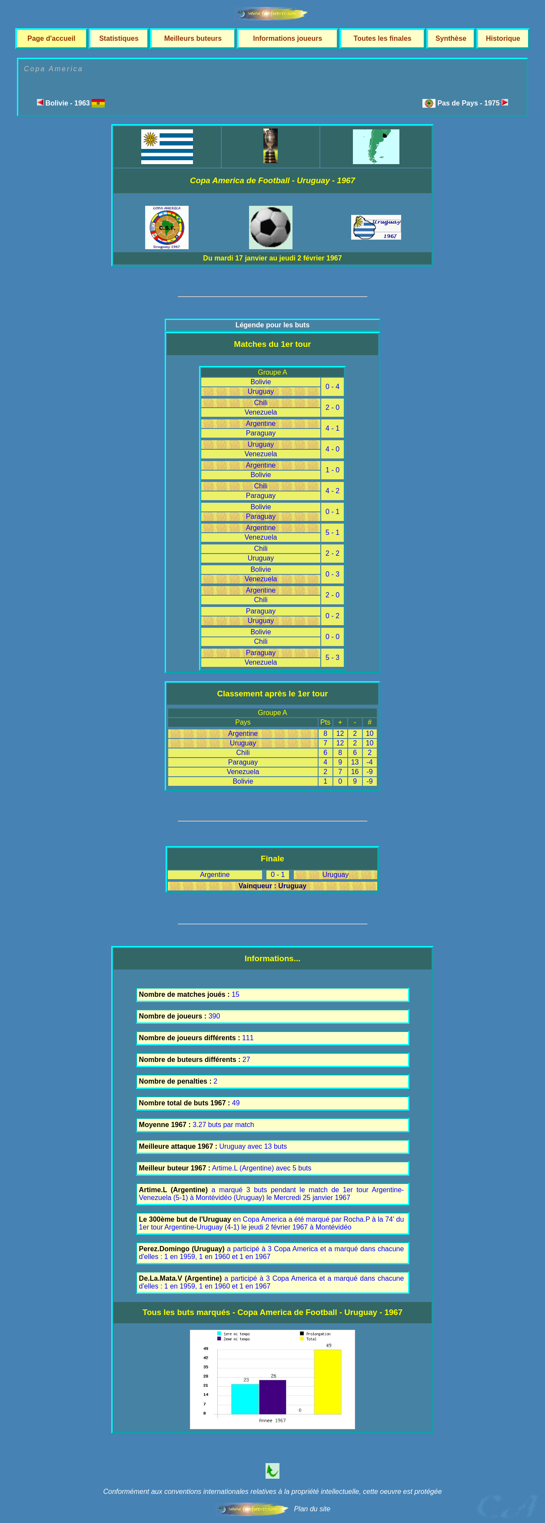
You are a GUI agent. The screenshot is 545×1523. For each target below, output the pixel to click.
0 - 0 (332, 636)
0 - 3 (332, 574)
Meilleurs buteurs (193, 38)
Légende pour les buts (273, 325)
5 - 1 (332, 532)
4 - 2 (332, 490)
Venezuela (261, 412)
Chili (260, 402)
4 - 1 (332, 428)
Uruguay (261, 391)
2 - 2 (332, 553)
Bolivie (260, 382)
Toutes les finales (383, 38)
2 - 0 (332, 407)
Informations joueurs (287, 38)
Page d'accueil (51, 38)
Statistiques (119, 38)
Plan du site (312, 1509)
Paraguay (261, 433)
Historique (503, 38)
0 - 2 (332, 616)
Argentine (261, 423)
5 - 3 (332, 657)
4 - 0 (332, 449)
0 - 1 (332, 511)
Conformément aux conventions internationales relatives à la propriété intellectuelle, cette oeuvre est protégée (272, 1491)
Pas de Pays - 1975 (472, 103)
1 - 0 (332, 470)
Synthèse (450, 38)
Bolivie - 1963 (71, 103)
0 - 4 (332, 386)
